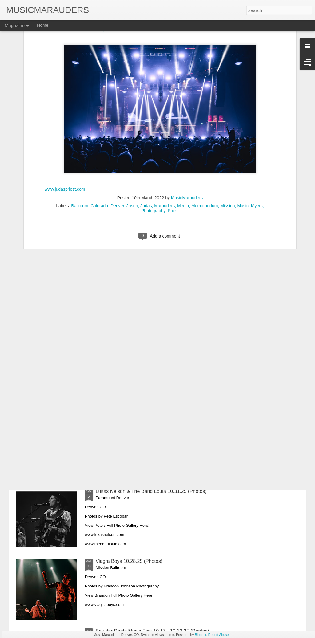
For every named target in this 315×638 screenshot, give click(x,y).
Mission (227, 139)
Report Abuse (218, 634)
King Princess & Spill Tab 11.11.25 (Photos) (143, 421)
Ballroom (79, 139)
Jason (132, 139)
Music (243, 139)
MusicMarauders (187, 131)
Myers (257, 139)
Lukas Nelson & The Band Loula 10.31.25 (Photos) (151, 491)
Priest (173, 144)
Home (42, 25)
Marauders (164, 139)
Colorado (99, 139)
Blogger (200, 634)
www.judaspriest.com (65, 122)
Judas (146, 139)
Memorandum (204, 139)
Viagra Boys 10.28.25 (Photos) (129, 561)
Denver (117, 139)
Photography (153, 144)
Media (183, 139)
